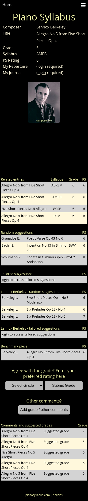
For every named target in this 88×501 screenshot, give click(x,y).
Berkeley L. (9, 297)
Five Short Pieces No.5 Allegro (24, 208)
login (42, 66)
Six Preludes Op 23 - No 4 (46, 309)
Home (8, 4)
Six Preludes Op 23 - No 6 (46, 316)
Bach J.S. (7, 245)
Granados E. (10, 238)
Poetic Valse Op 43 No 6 (45, 238)
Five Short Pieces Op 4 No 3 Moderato (48, 299)
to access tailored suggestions (28, 279)
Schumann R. (11, 257)
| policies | (57, 495)
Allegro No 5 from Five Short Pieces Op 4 (53, 354)
